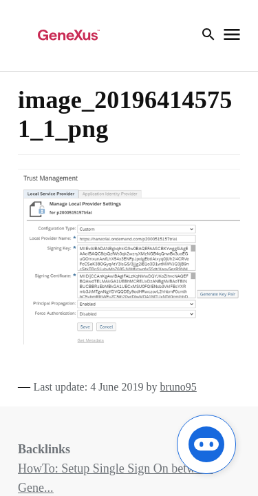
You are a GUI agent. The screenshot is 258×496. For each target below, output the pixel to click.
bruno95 (178, 387)
